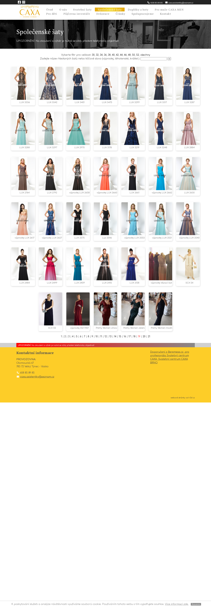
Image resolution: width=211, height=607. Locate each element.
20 (144, 541)
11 (101, 541)
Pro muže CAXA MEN (169, 9)
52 (138, 55)
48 (130, 55)
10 (96, 541)
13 (110, 541)
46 (125, 55)
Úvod (49, 9)
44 (121, 55)
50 (134, 55)
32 (95, 55)
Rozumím (196, 604)
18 (135, 541)
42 (117, 55)
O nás (63, 9)
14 (115, 541)
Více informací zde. (177, 604)
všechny (146, 55)
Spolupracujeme (143, 13)
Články (120, 13)
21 (149, 541)
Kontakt (165, 13)
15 (120, 541)
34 (100, 55)
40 (112, 55)
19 (139, 541)
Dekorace (102, 13)
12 (106, 541)
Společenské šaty (110, 9)
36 (104, 55)
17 (130, 541)
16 (125, 541)
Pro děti (51, 13)
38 (108, 55)
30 (91, 55)
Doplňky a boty (138, 9)
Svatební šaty (82, 9)
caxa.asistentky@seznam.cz (179, 2)
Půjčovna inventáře (76, 13)
